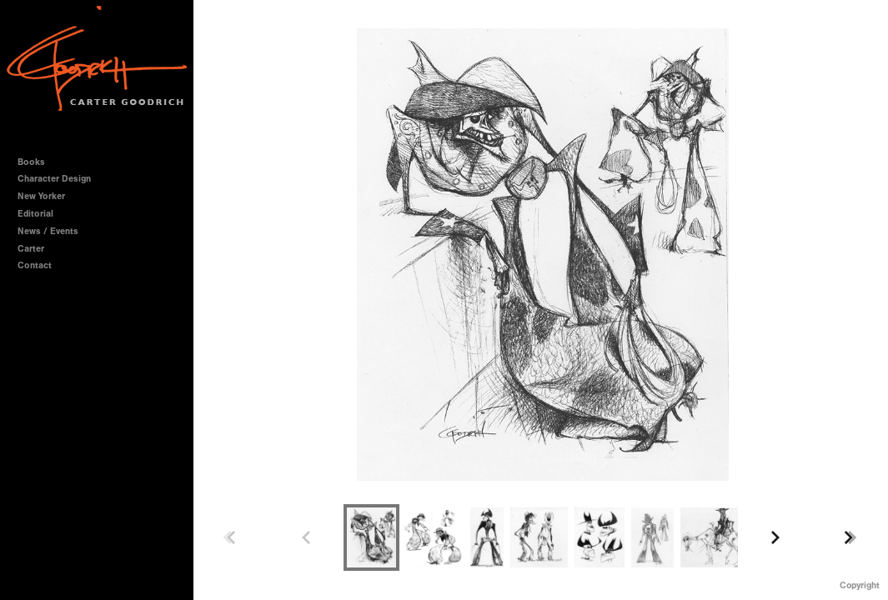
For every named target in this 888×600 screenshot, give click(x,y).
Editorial (35, 213)
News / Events (48, 231)
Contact (35, 265)
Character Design (60, 178)
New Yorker (41, 196)
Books (37, 162)
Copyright (860, 585)
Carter (31, 248)
